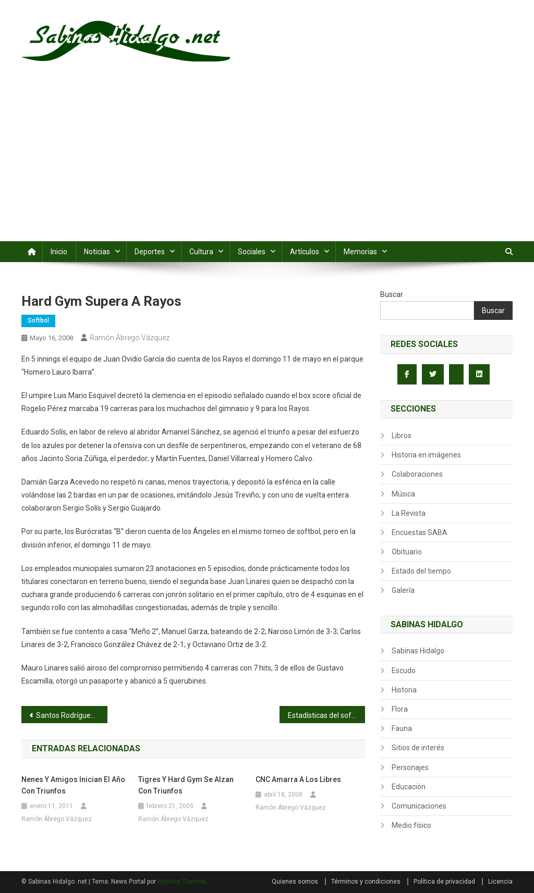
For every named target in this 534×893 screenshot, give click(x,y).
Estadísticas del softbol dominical (327, 715)
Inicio (59, 251)
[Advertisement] (267, 163)
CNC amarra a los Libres (298, 779)
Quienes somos (295, 881)
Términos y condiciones (365, 881)
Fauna (402, 728)
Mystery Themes (181, 881)
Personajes (410, 767)
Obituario (407, 552)
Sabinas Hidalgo (418, 651)
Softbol (38, 320)
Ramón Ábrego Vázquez (129, 337)
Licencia (500, 881)
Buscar (391, 294)
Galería (403, 590)
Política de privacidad (444, 881)
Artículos (304, 251)
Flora (400, 709)
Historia (404, 690)
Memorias (360, 251)
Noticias (97, 251)
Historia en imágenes (426, 455)
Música (403, 494)
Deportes (150, 251)
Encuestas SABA (419, 532)
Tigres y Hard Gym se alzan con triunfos (186, 785)
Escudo (404, 670)
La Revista (409, 513)
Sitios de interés (418, 747)
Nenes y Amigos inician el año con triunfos (73, 785)
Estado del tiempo (421, 571)
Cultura (201, 251)
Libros (401, 435)
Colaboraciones (417, 474)
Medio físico (411, 825)
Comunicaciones (419, 806)
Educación (409, 787)
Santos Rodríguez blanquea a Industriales (71, 715)
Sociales (251, 251)
